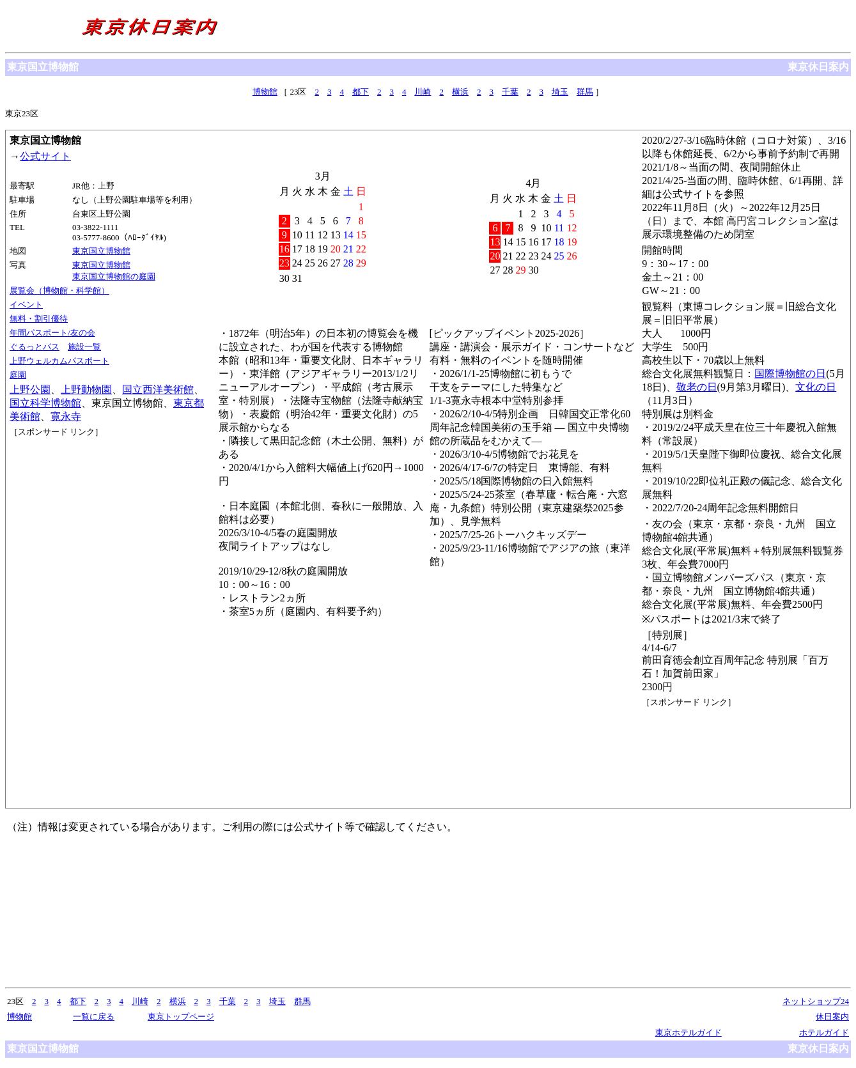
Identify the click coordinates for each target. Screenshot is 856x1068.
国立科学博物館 (45, 403)
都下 (360, 92)
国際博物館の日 (790, 373)
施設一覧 (84, 347)
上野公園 (30, 389)
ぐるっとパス (34, 347)
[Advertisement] (67, 486)
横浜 (460, 92)
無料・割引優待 (39, 318)
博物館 (265, 92)
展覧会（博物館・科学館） (59, 290)
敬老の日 (696, 387)
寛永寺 (66, 416)
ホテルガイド (824, 1032)
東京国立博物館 (101, 251)
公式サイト (45, 156)
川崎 (422, 92)
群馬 (585, 92)
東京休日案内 (818, 66)
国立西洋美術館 (158, 389)
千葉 (510, 92)
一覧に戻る (93, 1016)
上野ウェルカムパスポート (59, 361)
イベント (26, 304)
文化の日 (815, 387)
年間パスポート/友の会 (52, 332)
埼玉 (560, 92)
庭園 (18, 375)
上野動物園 (86, 389)
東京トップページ (181, 1016)
